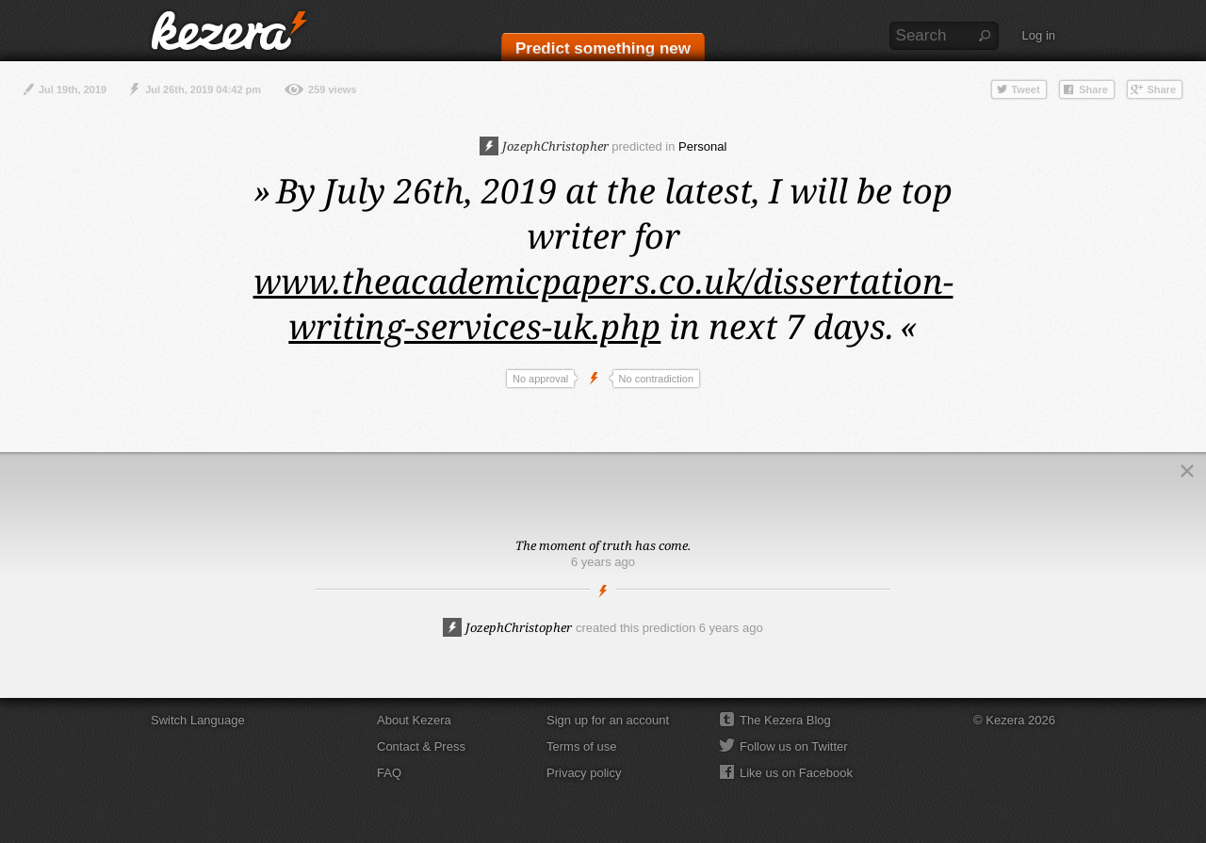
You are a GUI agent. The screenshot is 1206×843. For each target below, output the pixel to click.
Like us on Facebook (796, 773)
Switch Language (198, 720)
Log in (1038, 35)
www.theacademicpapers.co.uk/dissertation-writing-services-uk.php (603, 303)
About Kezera (414, 720)
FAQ (389, 773)
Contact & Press (421, 746)
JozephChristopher (544, 146)
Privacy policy (583, 773)
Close (1187, 471)
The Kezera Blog (785, 720)
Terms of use (581, 746)
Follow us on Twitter (794, 746)
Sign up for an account (607, 720)
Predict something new (603, 48)
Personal (702, 146)
